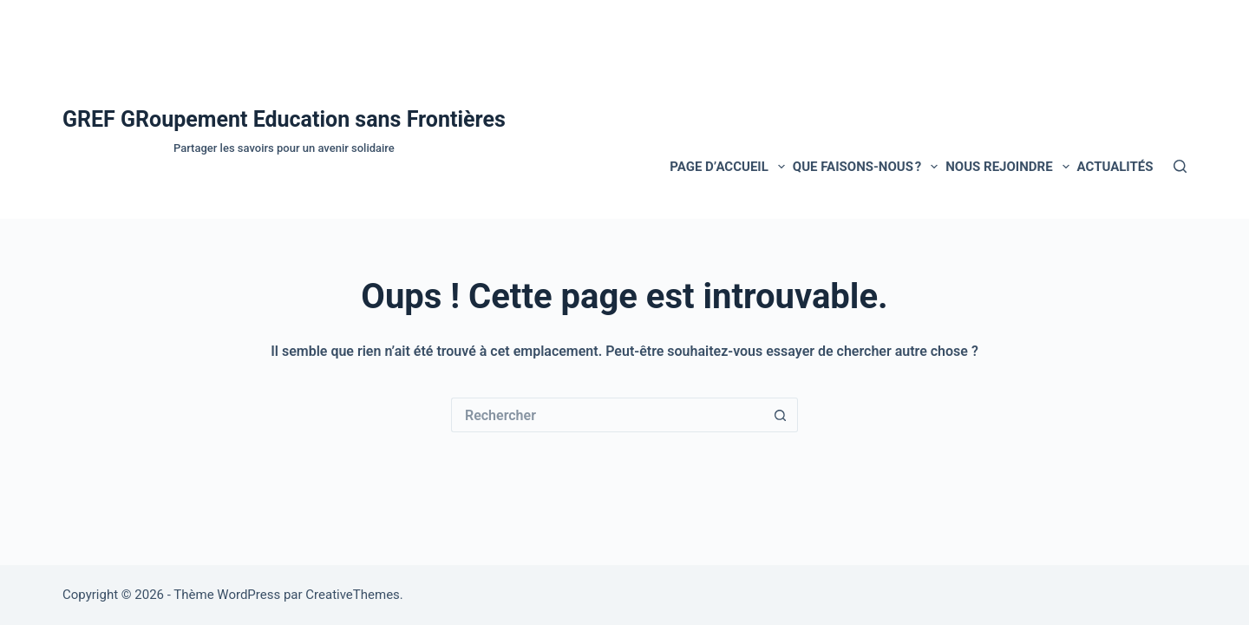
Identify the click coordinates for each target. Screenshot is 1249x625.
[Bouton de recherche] (780, 415)
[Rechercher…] (607, 415)
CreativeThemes (352, 594)
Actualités (1115, 166)
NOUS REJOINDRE (1008, 166)
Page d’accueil (729, 166)
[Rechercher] (1180, 166)
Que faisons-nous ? (867, 166)
